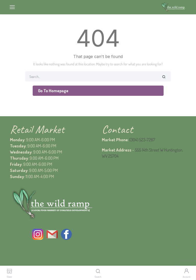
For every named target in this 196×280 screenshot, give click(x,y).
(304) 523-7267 (142, 139)
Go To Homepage (53, 90)
